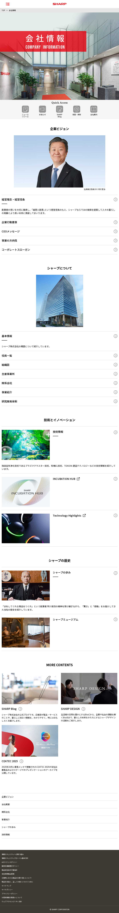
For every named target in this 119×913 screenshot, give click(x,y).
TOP (3, 10)
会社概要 (6, 804)
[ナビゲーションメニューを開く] (7, 4)
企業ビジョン (8, 796)
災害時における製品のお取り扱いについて (17, 878)
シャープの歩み (9, 827)
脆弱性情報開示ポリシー (10, 866)
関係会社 (6, 811)
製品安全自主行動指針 (9, 870)
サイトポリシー (7, 889)
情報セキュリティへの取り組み (13, 854)
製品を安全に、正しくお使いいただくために (17, 882)
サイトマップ (6, 886)
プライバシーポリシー (9, 893)
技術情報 (6, 834)
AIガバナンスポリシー (9, 862)
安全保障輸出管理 (8, 874)
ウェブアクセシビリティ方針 (12, 901)
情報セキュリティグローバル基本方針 (15, 858)
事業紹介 (6, 819)
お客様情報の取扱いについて (12, 897)
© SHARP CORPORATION (59, 909)
